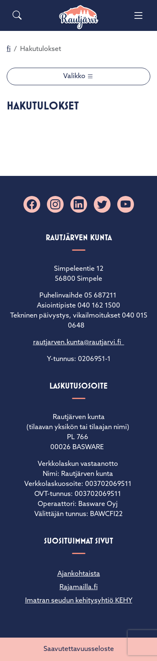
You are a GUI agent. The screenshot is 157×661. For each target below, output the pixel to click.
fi (8, 49)
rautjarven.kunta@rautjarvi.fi (78, 342)
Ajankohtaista (78, 574)
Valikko (75, 76)
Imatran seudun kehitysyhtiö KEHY (78, 600)
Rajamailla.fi (78, 587)
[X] (102, 204)
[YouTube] (125, 204)
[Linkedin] (78, 204)
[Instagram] (55, 204)
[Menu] (138, 15)
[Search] (17, 15)
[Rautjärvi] (79, 17)
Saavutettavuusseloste (79, 649)
